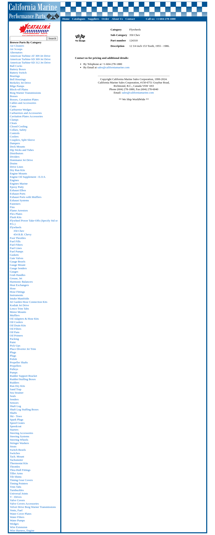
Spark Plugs (16, 419)
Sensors (14, 402)
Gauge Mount (17, 264)
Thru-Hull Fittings (20, 470)
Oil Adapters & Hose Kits (24, 318)
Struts (13, 446)
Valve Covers (17, 500)
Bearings (15, 76)
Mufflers (15, 315)
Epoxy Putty (17, 186)
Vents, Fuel (16, 510)
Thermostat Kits (19, 463)
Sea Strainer (17, 392)
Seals (13, 396)
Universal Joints (19, 493)
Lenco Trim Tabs (19, 308)
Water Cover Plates (20, 513)
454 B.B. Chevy (22, 234)
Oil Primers (16, 335)
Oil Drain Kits (18, 325)
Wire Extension (18, 527)
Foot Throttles (18, 238)
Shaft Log (15, 406)
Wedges (14, 523)
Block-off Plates (19, 89)
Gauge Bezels (17, 261)
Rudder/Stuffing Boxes (23, 379)
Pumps (13, 372)
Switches (15, 453)
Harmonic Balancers (21, 281)
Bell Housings (18, 79)
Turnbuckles (17, 490)
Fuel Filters (16, 244)
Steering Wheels (19, 439)
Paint (13, 342)
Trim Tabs (15, 486)
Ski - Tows (16, 416)
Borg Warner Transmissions (25, 92)
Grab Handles (17, 275)
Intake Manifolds (19, 298)
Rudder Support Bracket (23, 375)
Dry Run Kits (17, 170)
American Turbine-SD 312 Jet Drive (30, 62)
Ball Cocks (16, 65)
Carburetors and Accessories (26, 113)
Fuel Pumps (16, 251)
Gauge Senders (18, 268)
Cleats (13, 123)
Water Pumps (17, 520)
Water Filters (17, 517)
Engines (14, 180)
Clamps (14, 119)
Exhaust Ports (17, 193)
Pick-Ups (15, 345)
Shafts (13, 412)
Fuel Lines (16, 248)
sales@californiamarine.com (113, 67)
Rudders (14, 382)
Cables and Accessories (23, 102)
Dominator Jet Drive (21, 160)
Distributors (16, 153)
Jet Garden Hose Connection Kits (28, 301)
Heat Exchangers (19, 285)
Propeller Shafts (19, 362)
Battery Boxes (18, 69)
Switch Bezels (18, 449)
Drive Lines (16, 166)
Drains (13, 163)
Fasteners (15, 203)
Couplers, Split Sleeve (22, 139)
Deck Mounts (17, 146)
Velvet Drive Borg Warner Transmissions (33, 507)
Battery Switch (18, 72)
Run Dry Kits (17, 385)
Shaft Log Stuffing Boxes (24, 409)
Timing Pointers (19, 483)
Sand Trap (15, 389)
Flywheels (15, 227)
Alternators (16, 52)
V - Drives (16, 496)
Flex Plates (16, 213)
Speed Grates (17, 422)
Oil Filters (15, 328)
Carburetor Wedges (20, 109)
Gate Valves (16, 258)
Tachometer (16, 459)
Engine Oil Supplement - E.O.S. (28, 176)
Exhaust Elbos (18, 190)
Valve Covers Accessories (24, 503)
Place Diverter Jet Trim (23, 349)
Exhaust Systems (19, 200)
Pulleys (14, 369)
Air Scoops (16, 49)
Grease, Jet (16, 278)
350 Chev (18, 230)
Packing (14, 338)
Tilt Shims (15, 476)
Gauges (14, 271)
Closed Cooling (18, 126)
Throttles (15, 466)
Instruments (16, 295)
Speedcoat (15, 426)
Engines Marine (19, 183)
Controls (15, 133)
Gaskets (14, 254)
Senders (14, 399)
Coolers (14, 136)
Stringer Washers (19, 443)
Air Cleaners (17, 45)
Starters (14, 429)
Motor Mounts (18, 312)
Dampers (15, 143)
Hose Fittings (17, 291)
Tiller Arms (16, 473)
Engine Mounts (18, 173)
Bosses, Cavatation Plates (24, 99)
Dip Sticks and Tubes (22, 150)
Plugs (13, 352)
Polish (13, 359)
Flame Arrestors (19, 210)
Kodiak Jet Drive (19, 305)
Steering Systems (19, 436)
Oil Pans (15, 332)
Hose (13, 288)
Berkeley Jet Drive (20, 82)
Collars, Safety (18, 129)
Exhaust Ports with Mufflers (25, 197)
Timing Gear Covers (21, 480)
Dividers (15, 156)
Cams (13, 106)
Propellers (15, 365)
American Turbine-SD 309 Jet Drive (30, 59)
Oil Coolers (16, 322)
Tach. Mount (17, 456)
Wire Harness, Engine (22, 530)
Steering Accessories (21, 433)
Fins (12, 207)
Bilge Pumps (17, 86)
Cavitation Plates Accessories (26, 116)
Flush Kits (15, 217)
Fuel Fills (15, 241)
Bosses (14, 96)
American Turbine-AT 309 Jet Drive (30, 55)
